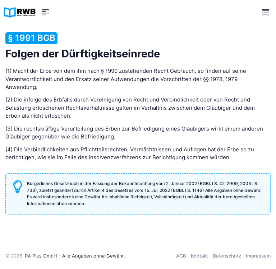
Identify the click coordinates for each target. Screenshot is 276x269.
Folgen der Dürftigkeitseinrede (82, 46)
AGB (181, 256)
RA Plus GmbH (41, 256)
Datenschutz (227, 256)
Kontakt (199, 256)
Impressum (258, 256)
